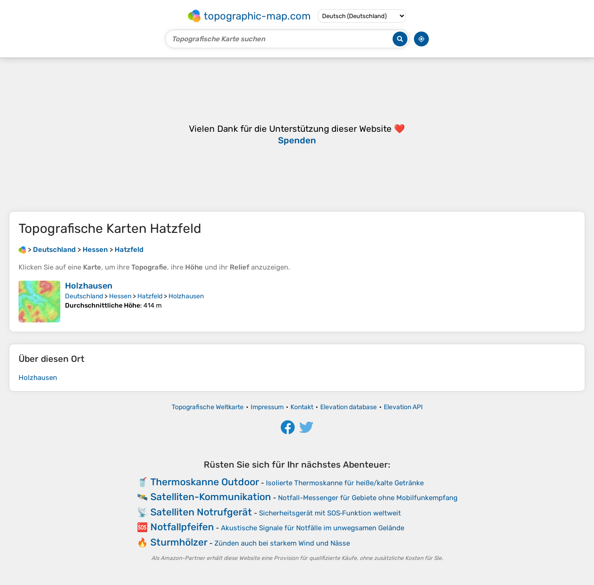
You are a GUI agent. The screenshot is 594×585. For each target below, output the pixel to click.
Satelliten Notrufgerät (201, 512)
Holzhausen (88, 286)
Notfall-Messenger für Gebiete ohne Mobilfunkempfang (368, 498)
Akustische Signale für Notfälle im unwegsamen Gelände (312, 528)
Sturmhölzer (178, 542)
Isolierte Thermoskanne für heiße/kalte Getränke (345, 483)
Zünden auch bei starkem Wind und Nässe (282, 543)
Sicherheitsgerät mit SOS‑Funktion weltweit (330, 513)
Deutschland (84, 296)
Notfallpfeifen (182, 527)
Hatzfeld (149, 296)
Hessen (120, 296)
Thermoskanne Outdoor (204, 482)
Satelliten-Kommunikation (210, 496)
